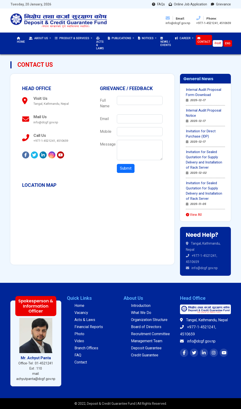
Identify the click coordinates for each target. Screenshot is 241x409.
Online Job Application (188, 4)
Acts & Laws (100, 43)
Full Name (105, 103)
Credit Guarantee (144, 355)
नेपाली (217, 43)
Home (21, 40)
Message (107, 144)
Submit (125, 168)
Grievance (221, 4)
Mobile (105, 131)
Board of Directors (146, 327)
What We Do (141, 312)
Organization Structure (149, 319)
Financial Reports (88, 327)
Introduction (141, 305)
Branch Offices (86, 348)
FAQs (158, 4)
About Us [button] (39, 38)
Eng (227, 43)
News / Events (165, 42)
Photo (79, 334)
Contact (203, 40)
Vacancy (81, 312)
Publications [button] (120, 38)
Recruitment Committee (150, 334)
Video (79, 341)
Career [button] (183, 38)
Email (104, 119)
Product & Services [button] (72, 38)
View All (194, 215)
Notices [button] (146, 38)
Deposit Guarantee (146, 348)
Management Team (146, 341)
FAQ (77, 355)
